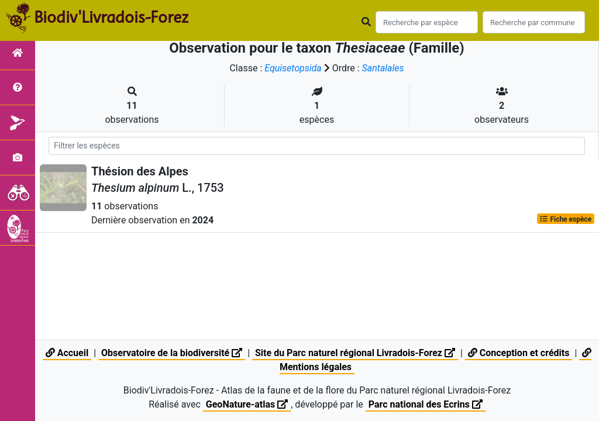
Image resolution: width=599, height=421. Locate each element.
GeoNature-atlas (247, 404)
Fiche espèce (565, 219)
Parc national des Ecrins (426, 404)
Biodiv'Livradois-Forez (111, 16)
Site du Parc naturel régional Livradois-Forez (355, 352)
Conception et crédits (519, 352)
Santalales (383, 68)
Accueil (67, 352)
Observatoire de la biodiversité (171, 352)
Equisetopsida (293, 68)
